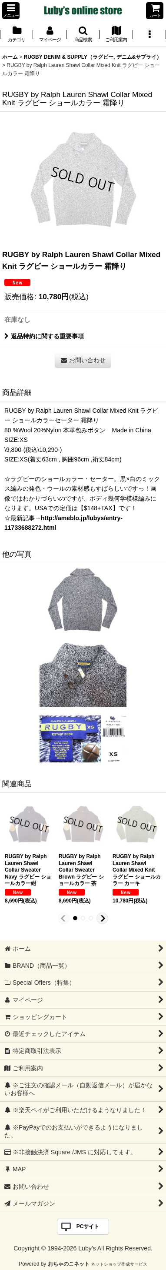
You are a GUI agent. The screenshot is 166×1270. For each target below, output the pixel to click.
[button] (11, 10)
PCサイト (88, 1226)
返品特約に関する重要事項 (44, 336)
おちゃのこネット (69, 1264)
